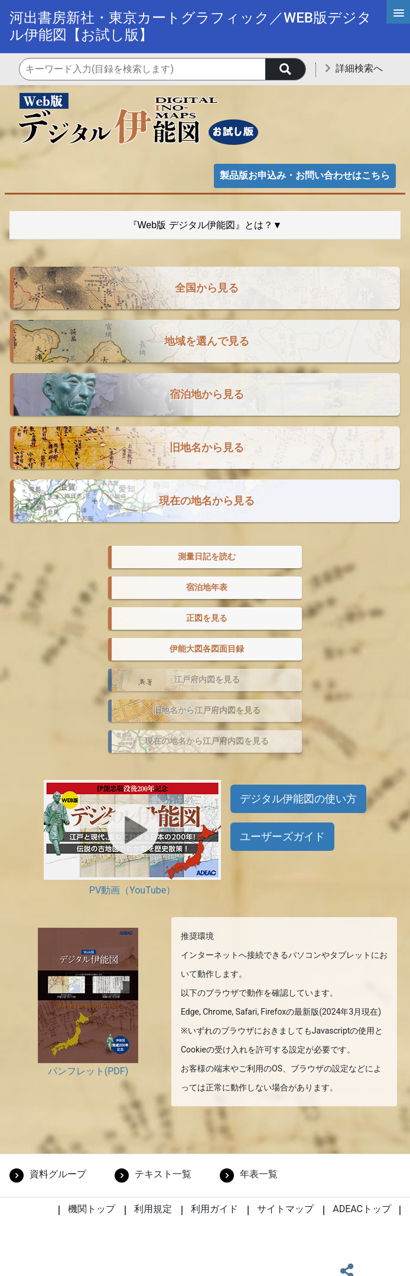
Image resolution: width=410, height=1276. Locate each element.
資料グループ (58, 1174)
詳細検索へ (359, 68)
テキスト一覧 (163, 1174)
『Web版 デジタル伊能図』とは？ (200, 225)
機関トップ (91, 1209)
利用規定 (153, 1209)
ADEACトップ (362, 1209)
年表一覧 (259, 1174)
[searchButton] (285, 69)
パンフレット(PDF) (88, 1071)
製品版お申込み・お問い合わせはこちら (305, 175)
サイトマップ (285, 1209)
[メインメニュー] (398, 12)
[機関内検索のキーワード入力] (162, 69)
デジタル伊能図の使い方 (298, 798)
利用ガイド (214, 1209)
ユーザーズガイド (282, 836)
